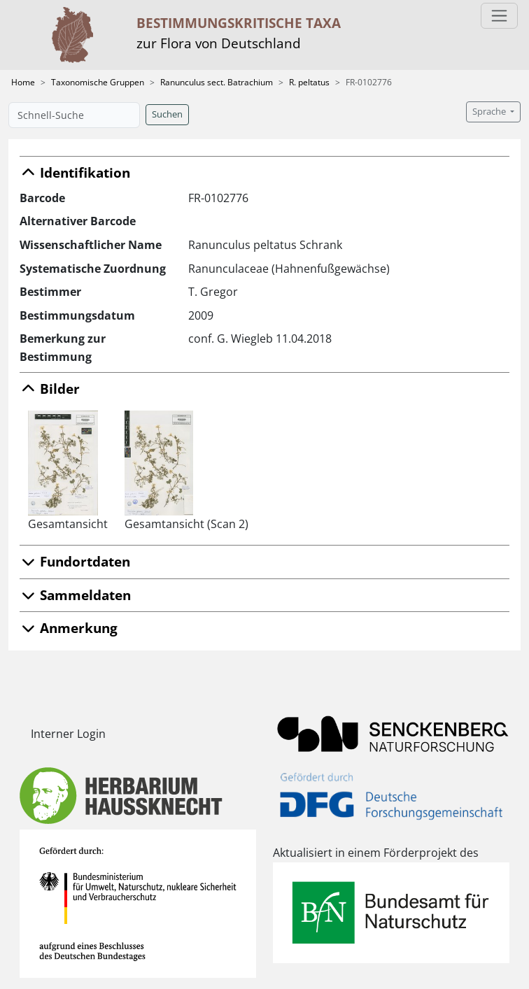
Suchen (167, 114)
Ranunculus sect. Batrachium (216, 82)
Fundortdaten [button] (75, 561)
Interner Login (68, 733)
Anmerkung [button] (69, 627)
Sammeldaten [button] (75, 594)
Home (23, 82)
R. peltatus (309, 82)
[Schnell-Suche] (74, 115)
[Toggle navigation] (499, 16)
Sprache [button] (490, 112)
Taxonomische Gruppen (97, 82)
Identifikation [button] (75, 172)
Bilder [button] (50, 388)
